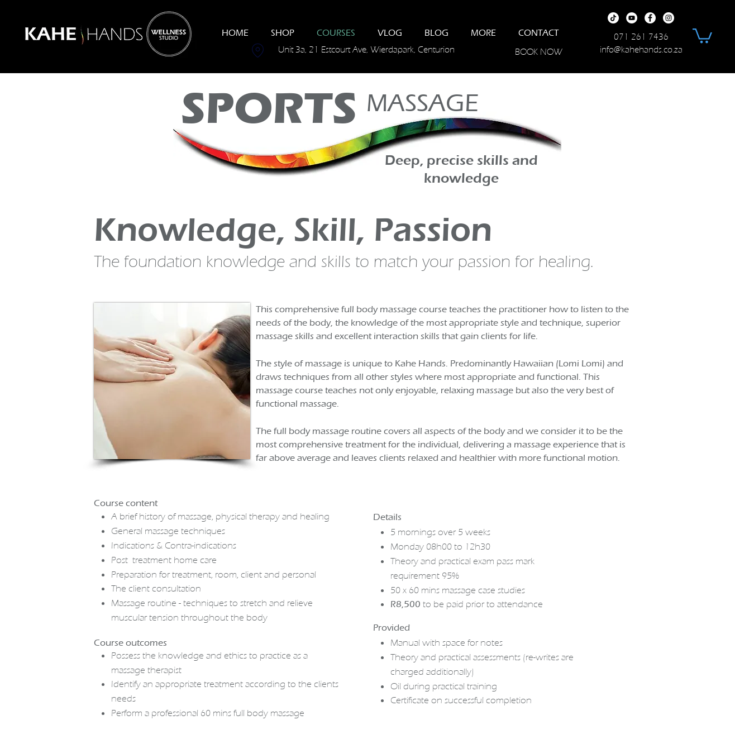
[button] (702, 35)
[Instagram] (668, 17)
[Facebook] (650, 17)
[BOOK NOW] (538, 52)
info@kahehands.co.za (641, 49)
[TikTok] (613, 17)
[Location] (257, 50)
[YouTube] (631, 17)
